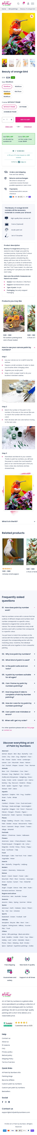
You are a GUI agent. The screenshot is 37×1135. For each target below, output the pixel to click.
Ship (3, 928)
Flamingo (5, 806)
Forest (21, 876)
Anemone (5, 841)
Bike (18, 923)
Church (16, 821)
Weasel (4, 789)
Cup (26, 937)
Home (4, 9)
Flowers (4, 838)
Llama (31, 780)
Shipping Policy (7, 1059)
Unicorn (26, 786)
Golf (24, 917)
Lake (26, 876)
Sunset (21, 765)
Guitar (14, 760)
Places (4, 818)
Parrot (23, 809)
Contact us (6, 1038)
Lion (9, 763)
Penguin (11, 812)
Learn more (27, 185)
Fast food (19, 856)
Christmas (11, 835)
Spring (16, 902)
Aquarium (5, 795)
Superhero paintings (20, 946)
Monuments (23, 824)
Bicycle (12, 923)
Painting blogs (7, 1076)
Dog (17, 757)
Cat (30, 754)
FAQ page (30, 728)
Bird (15, 754)
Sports (4, 914)
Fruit (24, 856)
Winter (29, 902)
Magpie (12, 809)
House (15, 824)
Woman (32, 765)
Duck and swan (26, 803)
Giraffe (27, 774)
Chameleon (14, 771)
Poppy (29, 847)
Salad (30, 856)
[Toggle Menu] (32, 4)
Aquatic (5, 792)
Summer (23, 902)
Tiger (20, 786)
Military (21, 925)
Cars (26, 923)
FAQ (3, 1048)
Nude (30, 888)
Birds (3, 800)
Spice (4, 946)
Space (4, 905)
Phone (4, 943)
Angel (4, 888)
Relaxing (15, 943)
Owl (3, 765)
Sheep (29, 783)
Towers (28, 827)
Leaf (9, 940)
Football (19, 917)
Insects (4, 861)
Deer (13, 757)
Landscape (26, 760)
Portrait (8, 765)
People (4, 885)
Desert (15, 876)
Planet (30, 908)
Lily (23, 844)
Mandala (21, 940)
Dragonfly (16, 864)
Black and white (24, 934)
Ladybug (24, 864)
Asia (12, 896)
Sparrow (19, 815)
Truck (8, 928)
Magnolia (5, 847)
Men (25, 888)
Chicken (12, 803)
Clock (21, 937)
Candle (15, 937)
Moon (24, 908)
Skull (21, 943)
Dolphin (12, 795)
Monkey (4, 783)
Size (3, 82)
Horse (19, 760)
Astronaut (5, 908)
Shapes (14, 765)
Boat (22, 923)
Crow (18, 803)
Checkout (28, 127)
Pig (10, 783)
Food (4, 853)
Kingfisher (5, 809)
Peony (23, 847)
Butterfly (25, 754)
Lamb (14, 780)
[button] (7, 569)
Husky (4, 780)
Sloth (3, 786)
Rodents (22, 783)
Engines (4, 925)
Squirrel (15, 786)
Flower (8, 760)
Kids (21, 888)
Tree (26, 765)
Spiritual (9, 946)
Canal (10, 876)
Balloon (4, 835)
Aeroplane (5, 923)
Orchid (12, 847)
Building (10, 821)
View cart (9, 127)
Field (3, 824)
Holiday (4, 940)
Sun (11, 911)
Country (28, 821)
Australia (18, 896)
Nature (28, 763)
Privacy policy (7, 1052)
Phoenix (17, 812)
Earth (12, 908)
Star (7, 911)
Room (4, 827)
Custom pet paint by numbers (13, 1088)
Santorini (10, 827)
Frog (22, 795)
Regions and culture (9, 893)
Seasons (5, 899)
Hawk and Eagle (15, 806)
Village (4, 829)
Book (3, 937)
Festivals (5, 832)
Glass (31, 937)
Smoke (26, 943)
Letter (15, 940)
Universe (17, 911)
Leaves (4, 763)
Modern (4, 867)
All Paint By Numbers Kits (11, 1072)
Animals (5, 768)
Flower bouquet (7, 844)
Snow (3, 882)
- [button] (4, 120)
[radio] (7, 87)
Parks (30, 824)
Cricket (12, 917)
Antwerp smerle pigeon (10, 574)
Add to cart (25, 120)
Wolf (9, 789)
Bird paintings (13, 9)
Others (4, 931)
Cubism (4, 870)
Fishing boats (13, 925)
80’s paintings (12, 934)
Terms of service (8, 1062)
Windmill (10, 829)
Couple (9, 888)
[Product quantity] (8, 119)
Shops (17, 827)
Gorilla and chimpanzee (10, 777)
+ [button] (11, 120)
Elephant (23, 757)
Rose (3, 850)
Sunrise (9, 882)
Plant (11, 879)
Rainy (11, 902)
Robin (13, 815)
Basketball (5, 917)
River (16, 879)
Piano (9, 943)
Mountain (15, 763)
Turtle (9, 797)
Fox (22, 774)
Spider (9, 786)
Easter (19, 835)
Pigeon (24, 812)
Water (12, 859)
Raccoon (15, 783)
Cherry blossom (20, 841)
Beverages (5, 856)
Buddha (9, 937)
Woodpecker (27, 815)
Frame (4, 102)
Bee (3, 864)
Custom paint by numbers (12, 1084)
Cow (21, 771)
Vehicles (5, 920)
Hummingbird (26, 806)
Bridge (4, 821)
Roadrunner (6, 815)
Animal (4, 754)
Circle (4, 757)
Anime (4, 934)
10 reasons (6, 1045)
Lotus (27, 844)
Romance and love (8, 891)
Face (29, 757)
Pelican (4, 812)
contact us (8, 730)
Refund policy (7, 1055)
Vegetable (5, 859)
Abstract (5, 751)
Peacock (29, 809)
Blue (19, 754)
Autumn (4, 902)
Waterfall (27, 882)
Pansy (18, 847)
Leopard (20, 780)
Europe (24, 896)
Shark (4, 797)
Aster (12, 841)
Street (22, 827)
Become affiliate (8, 1080)
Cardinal (5, 803)
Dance (16, 888)
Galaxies (18, 908)
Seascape (29, 879)
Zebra (15, 789)
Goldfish (28, 795)
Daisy (29, 841)
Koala (9, 780)
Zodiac (31, 946)
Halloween (25, 835)
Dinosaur (5, 774)
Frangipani (17, 844)
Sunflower (10, 850)
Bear (3, 771)
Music (22, 763)
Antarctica (5, 896)
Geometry (12, 870)
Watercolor (21, 870)
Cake (12, 856)
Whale (15, 797)
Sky (3, 911)
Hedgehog (22, 777)
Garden (8, 824)
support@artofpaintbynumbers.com (16, 1112)
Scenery (22, 879)
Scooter (27, 925)
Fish (3, 760)
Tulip (16, 850)
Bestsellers (6, 1091)
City (8, 757)
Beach (10, 754)
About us (5, 1042)
